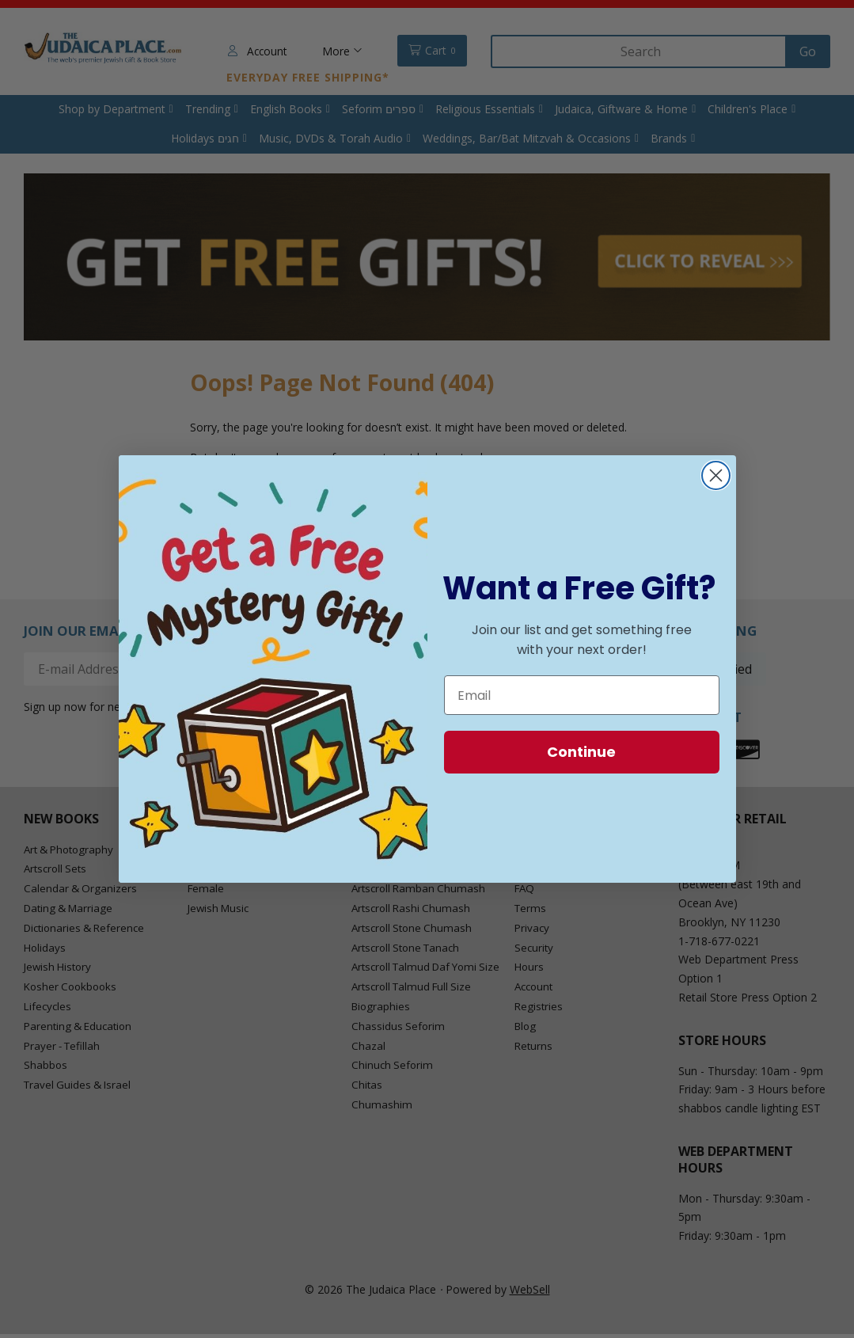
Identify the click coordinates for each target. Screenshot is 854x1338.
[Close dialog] (716, 475)
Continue (581, 752)
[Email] (581, 695)
